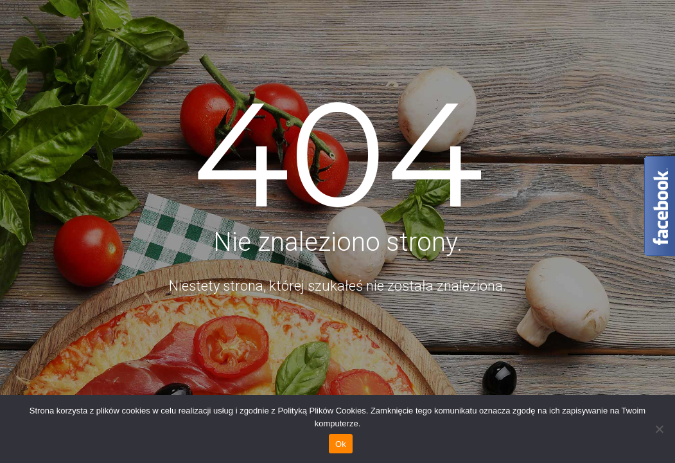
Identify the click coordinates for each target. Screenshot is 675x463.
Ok (340, 444)
